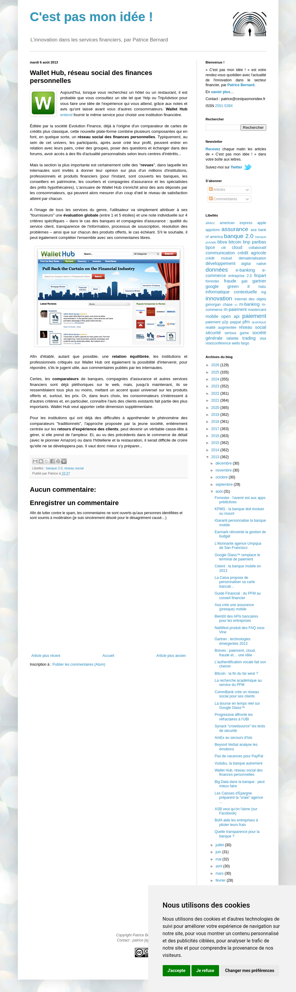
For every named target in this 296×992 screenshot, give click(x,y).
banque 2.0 (54, 468)
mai (218, 859)
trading (249, 338)
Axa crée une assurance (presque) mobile (234, 607)
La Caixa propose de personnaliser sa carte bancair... (235, 582)
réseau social (74, 468)
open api (230, 316)
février (221, 880)
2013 (215, 457)
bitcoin (235, 242)
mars (219, 873)
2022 (215, 393)
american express (236, 223)
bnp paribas (254, 242)
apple (261, 223)
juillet (220, 845)
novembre (224, 470)
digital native (253, 264)
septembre (224, 484)
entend (66, 115)
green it (239, 286)
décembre (224, 463)
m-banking (249, 304)
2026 (215, 365)
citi (223, 248)
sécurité (213, 332)
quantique (259, 322)
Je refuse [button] (205, 970)
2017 (215, 429)
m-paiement (235, 309)
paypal (235, 322)
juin (218, 852)
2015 (215, 443)
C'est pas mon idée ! (91, 17)
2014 (215, 450)
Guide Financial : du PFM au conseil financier (238, 595)
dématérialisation (252, 258)
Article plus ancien (171, 656)
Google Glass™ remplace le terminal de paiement (237, 557)
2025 (215, 372)
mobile (212, 316)
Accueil (108, 656)
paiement (254, 316)
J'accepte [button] (177, 970)
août (219, 491)
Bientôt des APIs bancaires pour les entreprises (236, 618)
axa (253, 230)
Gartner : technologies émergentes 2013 (232, 641)
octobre (221, 477)
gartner (259, 281)
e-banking (245, 270)
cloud (237, 247)
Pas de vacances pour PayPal (239, 756)
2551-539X (224, 106)
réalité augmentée (221, 327)
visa (263, 338)
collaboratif (257, 248)
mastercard (257, 310)
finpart (260, 275)
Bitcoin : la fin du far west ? (236, 673)
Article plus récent (46, 656)
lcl (235, 304)
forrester (212, 281)
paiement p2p (217, 322)
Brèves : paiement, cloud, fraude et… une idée (235, 652)
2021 (215, 400)
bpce (210, 247)
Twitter (236, 167)
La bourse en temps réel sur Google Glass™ (237, 705)
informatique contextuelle (231, 291)
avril (219, 866)
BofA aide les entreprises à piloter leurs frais (236, 822)
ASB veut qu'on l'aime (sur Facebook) (236, 811)
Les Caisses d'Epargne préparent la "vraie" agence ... (239, 797)
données (217, 269)
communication (220, 252)
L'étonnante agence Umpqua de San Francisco (238, 545)
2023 (215, 386)
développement (220, 263)
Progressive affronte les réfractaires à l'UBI (234, 717)
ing (263, 292)
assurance (234, 229)
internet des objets (250, 299)
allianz (210, 223)
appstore (213, 230)
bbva (222, 242)
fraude (230, 281)
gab (244, 281)
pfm (246, 321)
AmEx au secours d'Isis (233, 738)
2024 (215, 379)
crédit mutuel (219, 258)
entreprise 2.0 (240, 276)
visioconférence (218, 343)
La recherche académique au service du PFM (238, 682)
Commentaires (223, 199)
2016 (215, 436)
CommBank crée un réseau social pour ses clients (237, 694)
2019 (215, 415)
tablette (232, 338)
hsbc (262, 287)
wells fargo (240, 343)
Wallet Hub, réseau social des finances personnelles (238, 772)
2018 (215, 421)
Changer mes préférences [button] (249, 970)
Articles (217, 190)
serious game (236, 333)
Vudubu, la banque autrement (238, 763)
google (212, 286)
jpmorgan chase (219, 304)
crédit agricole (252, 252)
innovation (219, 298)
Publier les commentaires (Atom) (78, 664)
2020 (215, 408)
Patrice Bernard (241, 85)
